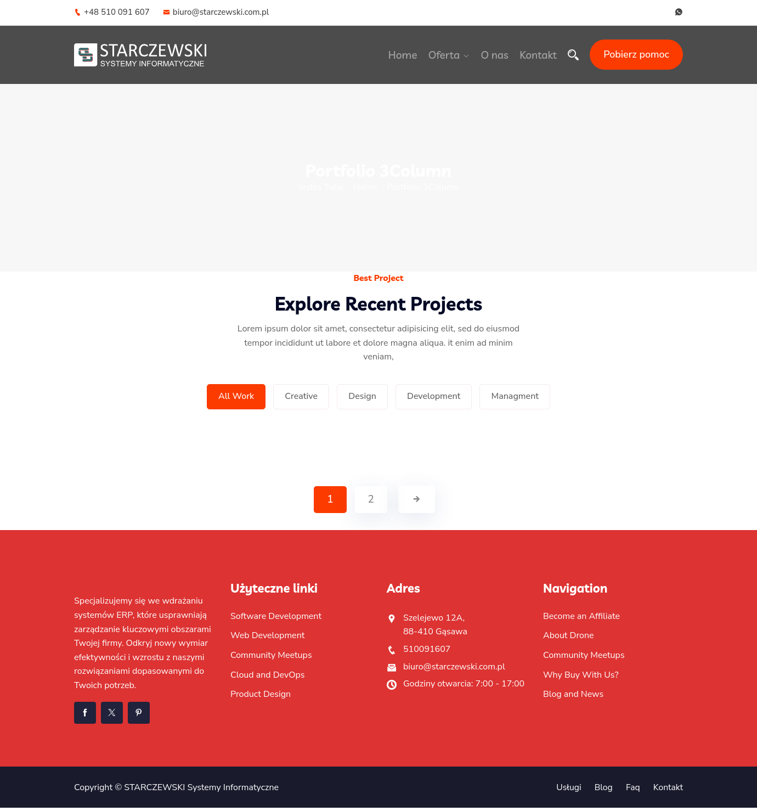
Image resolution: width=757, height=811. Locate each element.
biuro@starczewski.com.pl (216, 12)
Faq (632, 791)
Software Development (275, 619)
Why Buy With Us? (581, 678)
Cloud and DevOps (267, 678)
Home (406, 54)
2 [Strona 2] (371, 503)
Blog (602, 791)
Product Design (260, 698)
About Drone (568, 639)
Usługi (567, 791)
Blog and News (573, 698)
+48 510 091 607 (112, 12)
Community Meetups (271, 658)
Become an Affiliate (581, 619)
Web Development (267, 639)
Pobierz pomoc (636, 54)
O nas (496, 54)
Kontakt (538, 54)
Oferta (446, 54)
